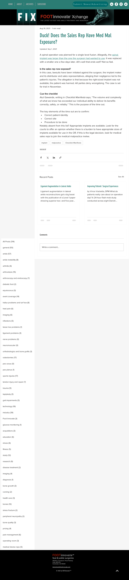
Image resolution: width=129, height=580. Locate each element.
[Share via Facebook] (41, 157)
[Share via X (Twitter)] (47, 157)
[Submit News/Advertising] (90, 4)
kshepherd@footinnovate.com (61, 567)
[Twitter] (126, 4)
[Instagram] (121, 4)
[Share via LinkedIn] (54, 157)
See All (121, 177)
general (43, 149)
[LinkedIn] (111, 4)
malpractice (56, 143)
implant (44, 143)
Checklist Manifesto (73, 143)
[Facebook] (116, 4)
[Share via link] (60, 157)
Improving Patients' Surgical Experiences (102, 186)
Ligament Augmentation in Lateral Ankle (56, 186)
